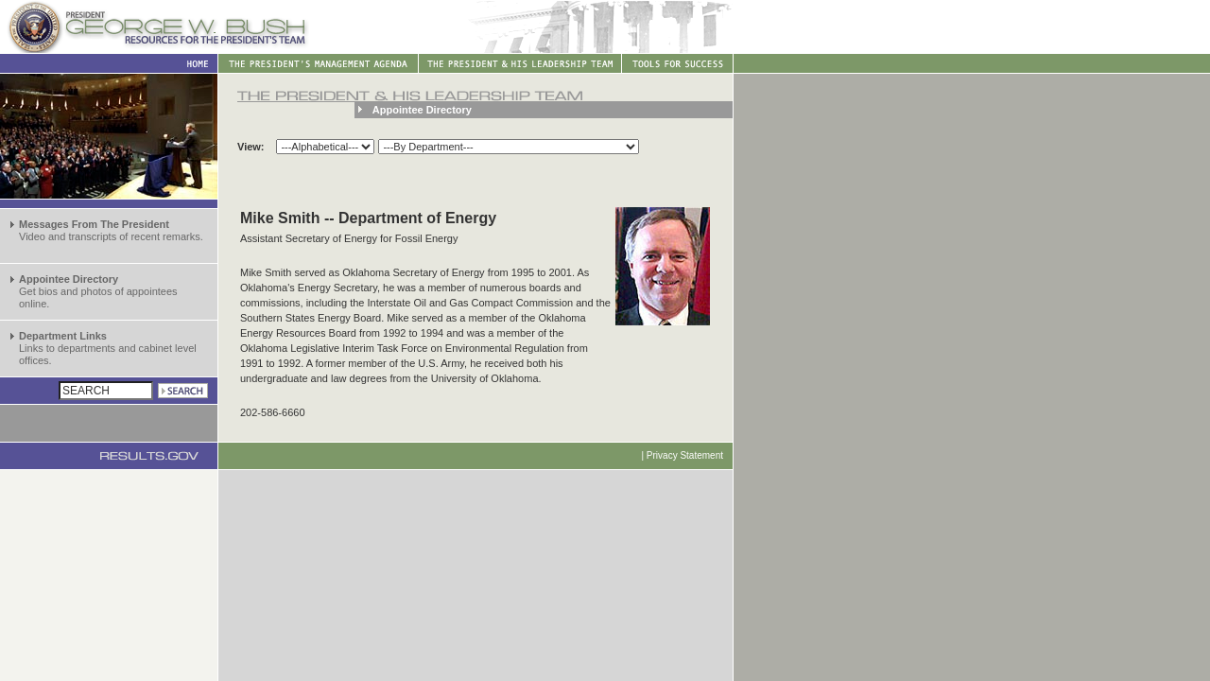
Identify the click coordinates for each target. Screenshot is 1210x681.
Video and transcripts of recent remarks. (111, 230)
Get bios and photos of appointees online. (98, 291)
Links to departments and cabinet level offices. (108, 348)
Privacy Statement (685, 455)
